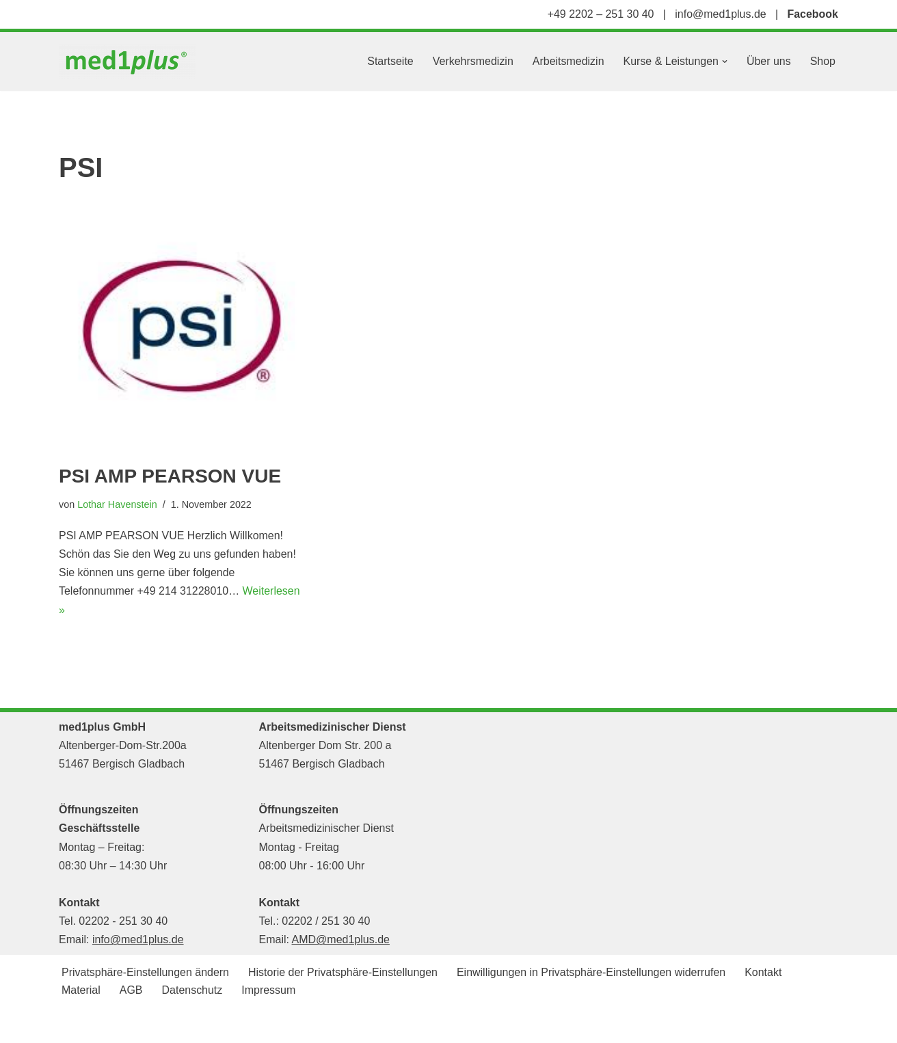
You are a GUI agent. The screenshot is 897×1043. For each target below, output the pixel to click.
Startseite (389, 61)
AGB (131, 991)
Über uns (769, 61)
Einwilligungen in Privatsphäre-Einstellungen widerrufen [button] (592, 973)
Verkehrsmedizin (472, 61)
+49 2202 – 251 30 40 (600, 14)
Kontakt (764, 973)
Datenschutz (192, 991)
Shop (822, 61)
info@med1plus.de (720, 14)
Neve (71, 1025)
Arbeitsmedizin (568, 61)
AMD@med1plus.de (341, 940)
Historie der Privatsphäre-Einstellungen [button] (343, 973)
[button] (724, 61)
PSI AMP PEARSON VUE (170, 476)
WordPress (197, 1025)
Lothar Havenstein (117, 504)
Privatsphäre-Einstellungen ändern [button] (145, 973)
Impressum (269, 991)
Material (81, 991)
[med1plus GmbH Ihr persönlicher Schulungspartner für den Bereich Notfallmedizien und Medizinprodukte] (130, 61)
